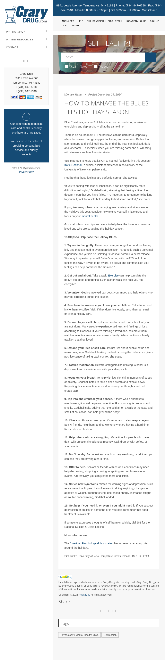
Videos (101, 66)
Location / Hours (136, 21)
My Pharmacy (15, 31)
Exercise (113, 275)
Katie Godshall (73, 165)
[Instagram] (27, 61)
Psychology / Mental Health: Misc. (79, 634)
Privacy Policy (26, 171)
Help (80, 21)
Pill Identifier (95, 21)
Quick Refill (115, 21)
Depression (110, 634)
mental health (90, 216)
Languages (67, 21)
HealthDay (84, 594)
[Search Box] (102, 57)
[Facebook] (24, 61)
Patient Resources (19, 39)
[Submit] (150, 57)
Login (75, 25)
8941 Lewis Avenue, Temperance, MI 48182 (84, 5)
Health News (76, 66)
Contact (12, 47)
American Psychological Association (91, 543)
